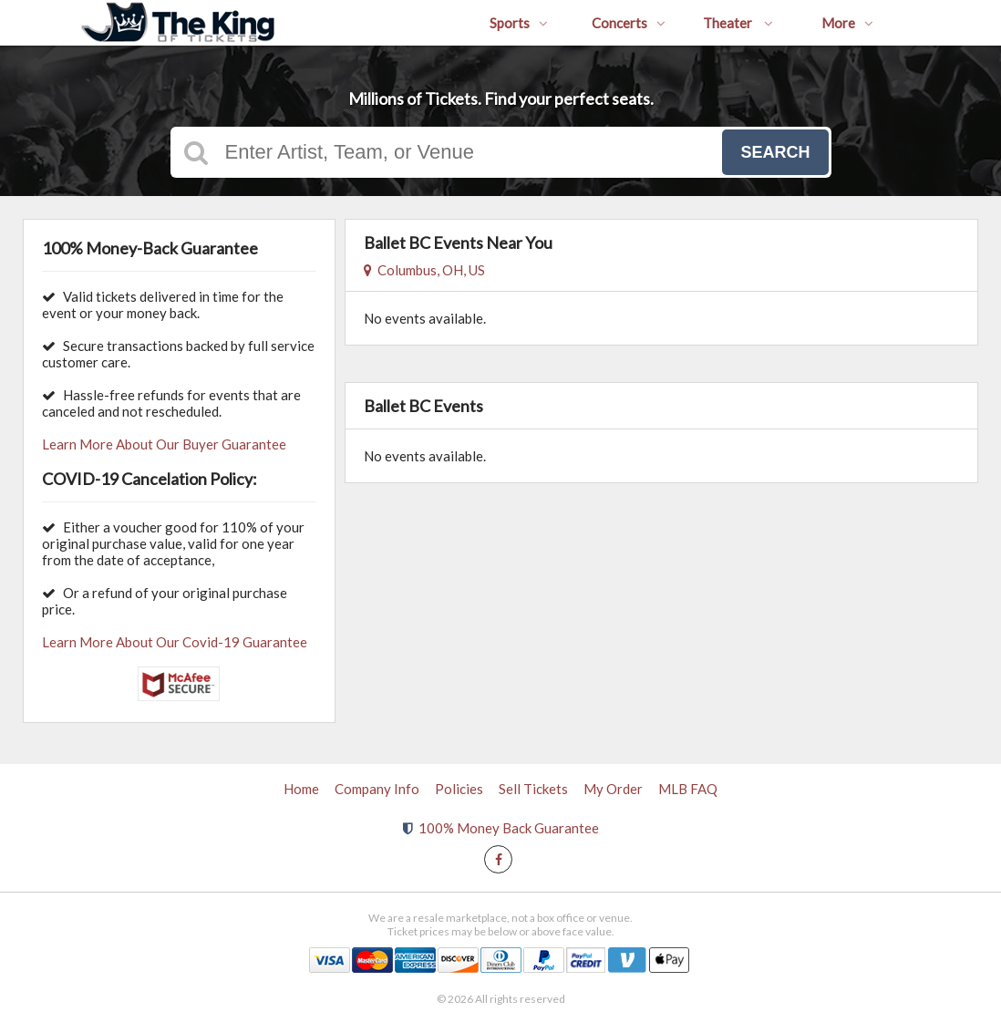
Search (775, 152)
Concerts (629, 23)
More (847, 23)
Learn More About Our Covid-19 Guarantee (174, 642)
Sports (519, 23)
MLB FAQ (687, 788)
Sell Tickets (533, 788)
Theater (738, 23)
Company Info (377, 788)
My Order (613, 788)
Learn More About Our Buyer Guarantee (164, 444)
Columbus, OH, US (424, 270)
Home (301, 788)
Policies (459, 788)
